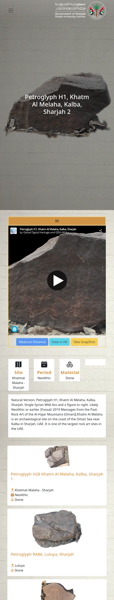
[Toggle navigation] (10, 11)
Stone (69, 378)
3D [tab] (57, 221)
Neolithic (44, 378)
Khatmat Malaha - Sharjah (18, 383)
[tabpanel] (57, 286)
